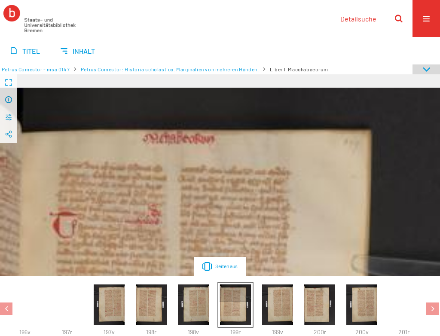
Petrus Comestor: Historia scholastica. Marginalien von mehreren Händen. (170, 69)
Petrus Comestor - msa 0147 (36, 69)
